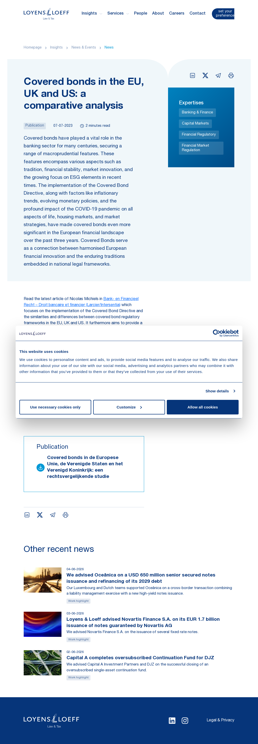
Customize (129, 407)
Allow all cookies (202, 407)
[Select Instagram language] (185, 720)
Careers (176, 14)
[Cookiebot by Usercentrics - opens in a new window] (217, 333)
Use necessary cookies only (55, 407)
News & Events (84, 48)
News (109, 48)
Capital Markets (195, 124)
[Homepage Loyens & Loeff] (46, 13)
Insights (56, 48)
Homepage (33, 48)
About (158, 14)
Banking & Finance (197, 112)
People (140, 14)
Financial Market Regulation (195, 148)
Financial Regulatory (199, 135)
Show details (217, 391)
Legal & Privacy (220, 721)
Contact (197, 14)
